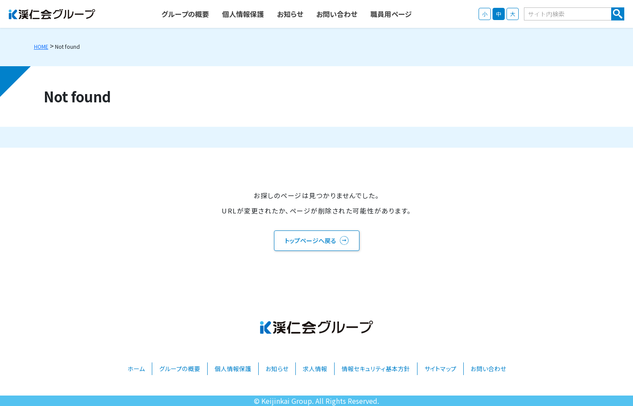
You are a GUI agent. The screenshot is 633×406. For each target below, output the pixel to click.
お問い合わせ (488, 368)
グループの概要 (179, 368)
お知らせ (277, 368)
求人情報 (315, 368)
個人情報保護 (233, 368)
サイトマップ (440, 368)
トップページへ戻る (310, 240)
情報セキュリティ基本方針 (376, 368)
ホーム (136, 368)
